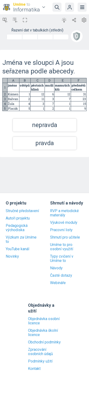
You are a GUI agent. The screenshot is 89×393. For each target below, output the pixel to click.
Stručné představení (22, 211)
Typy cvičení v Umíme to (61, 258)
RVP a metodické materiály (64, 213)
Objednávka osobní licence (44, 321)
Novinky (12, 256)
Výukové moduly (63, 222)
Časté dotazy (61, 275)
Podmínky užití (40, 361)
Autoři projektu (18, 218)
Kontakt (34, 369)
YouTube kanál (17, 249)
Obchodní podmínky (44, 342)
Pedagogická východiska (17, 228)
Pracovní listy (61, 230)
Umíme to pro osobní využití (61, 247)
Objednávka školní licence (43, 332)
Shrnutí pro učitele (65, 237)
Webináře (58, 283)
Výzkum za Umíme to (21, 239)
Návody (56, 268)
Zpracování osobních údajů (40, 351)
